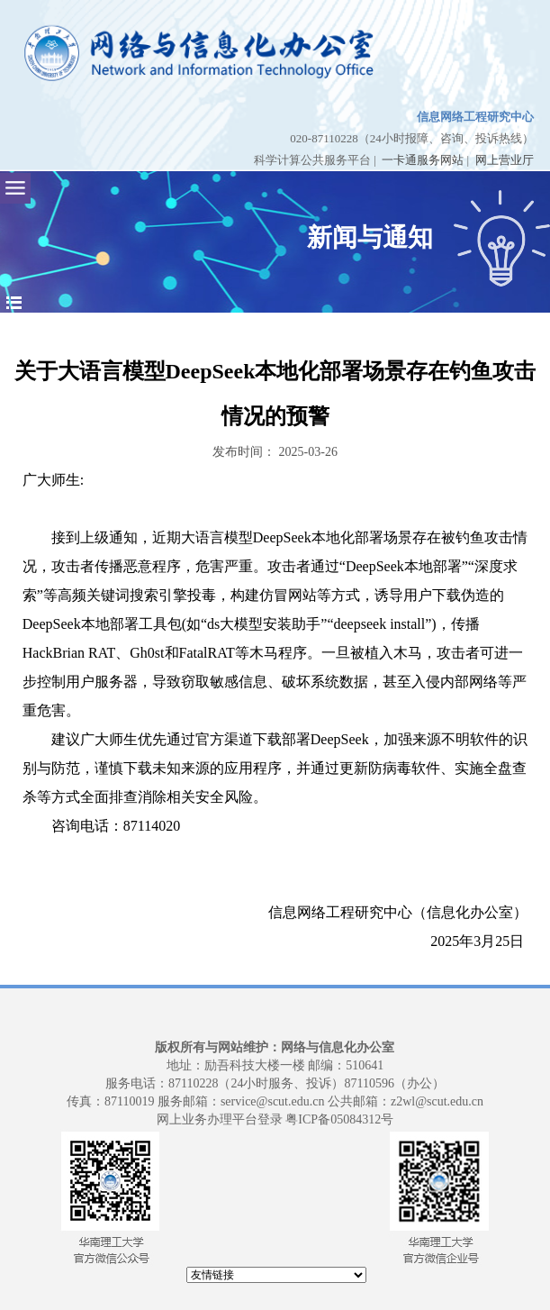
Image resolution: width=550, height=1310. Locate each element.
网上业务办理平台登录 (220, 1119)
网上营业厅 (504, 160)
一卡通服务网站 (423, 160)
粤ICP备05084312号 (339, 1119)
